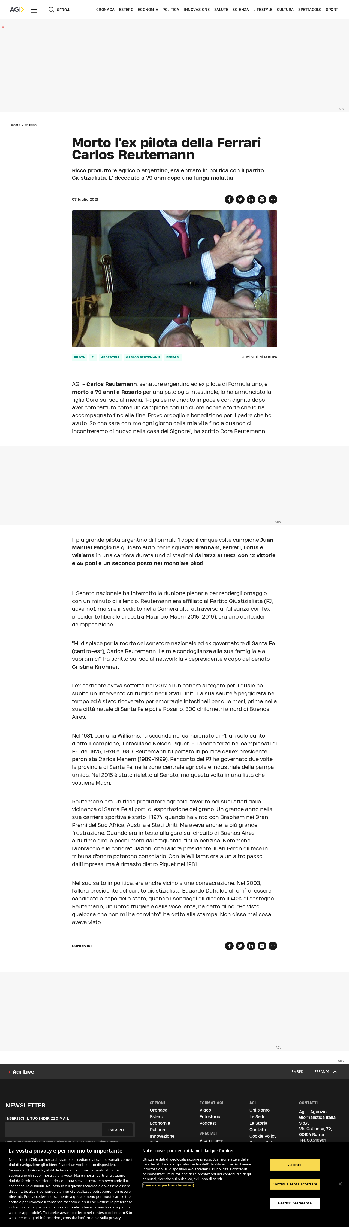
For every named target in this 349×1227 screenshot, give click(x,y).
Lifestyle (262, 9)
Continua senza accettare (295, 1184)
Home (15, 125)
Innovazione (197, 9)
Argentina (110, 357)
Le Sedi (256, 1116)
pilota (79, 357)
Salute (221, 9)
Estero (126, 9)
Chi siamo (259, 1110)
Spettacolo (310, 9)
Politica (171, 9)
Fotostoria (210, 1116)
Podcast (208, 1123)
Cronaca (105, 9)
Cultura (285, 9)
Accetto (295, 1164)
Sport (332, 9)
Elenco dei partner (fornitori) (168, 1185)
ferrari (173, 357)
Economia (148, 9)
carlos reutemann (143, 357)
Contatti (257, 1129)
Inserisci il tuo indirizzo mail (37, 1118)
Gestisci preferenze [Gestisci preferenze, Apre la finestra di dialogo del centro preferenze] (295, 1203)
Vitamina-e (211, 1140)
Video (205, 1110)
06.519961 (316, 1140)
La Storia (258, 1123)
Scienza (241, 9)
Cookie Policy (262, 1136)
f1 (93, 357)
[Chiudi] (340, 1184)
